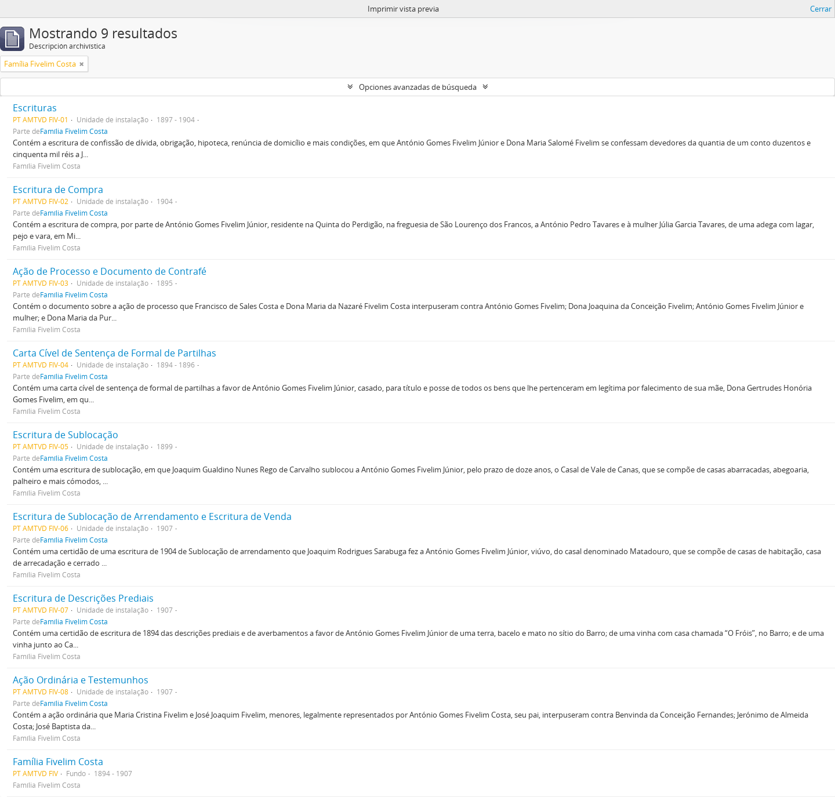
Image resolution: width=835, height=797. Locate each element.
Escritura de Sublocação (65, 434)
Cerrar (821, 8)
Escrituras (35, 107)
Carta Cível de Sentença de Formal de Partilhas (114, 353)
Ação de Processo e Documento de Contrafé (109, 271)
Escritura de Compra (58, 189)
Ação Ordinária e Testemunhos (80, 680)
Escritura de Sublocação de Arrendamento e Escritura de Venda (152, 516)
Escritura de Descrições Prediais (83, 598)
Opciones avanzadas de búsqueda (418, 87)
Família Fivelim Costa (74, 131)
